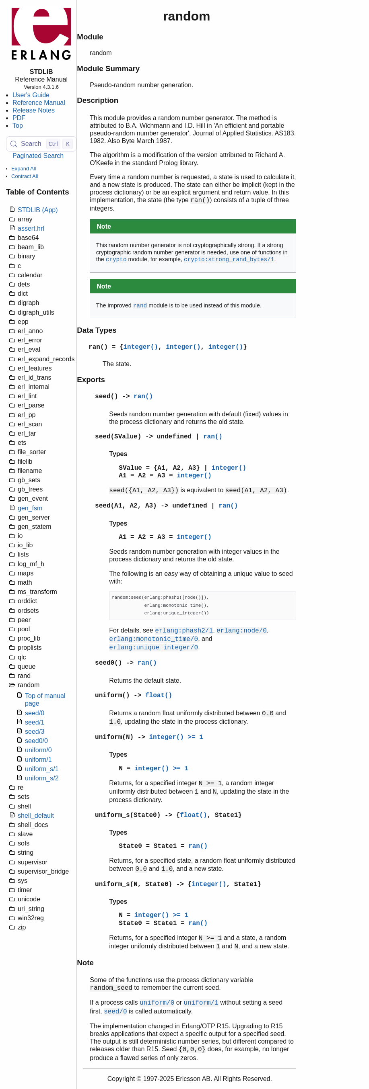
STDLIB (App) (38, 210)
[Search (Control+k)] (41, 143)
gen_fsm (30, 508)
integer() (141, 347)
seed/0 (34, 713)
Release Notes (33, 110)
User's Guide (30, 95)
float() (158, 695)
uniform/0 (38, 750)
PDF (18, 118)
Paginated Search (38, 155)
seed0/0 (36, 740)
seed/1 (34, 722)
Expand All (23, 169)
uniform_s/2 (42, 778)
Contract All (24, 176)
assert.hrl (31, 228)
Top (17, 125)
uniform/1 (38, 759)
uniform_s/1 (42, 769)
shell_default (36, 815)
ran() (98, 347)
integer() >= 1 (176, 737)
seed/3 (34, 731)
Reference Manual (38, 102)
